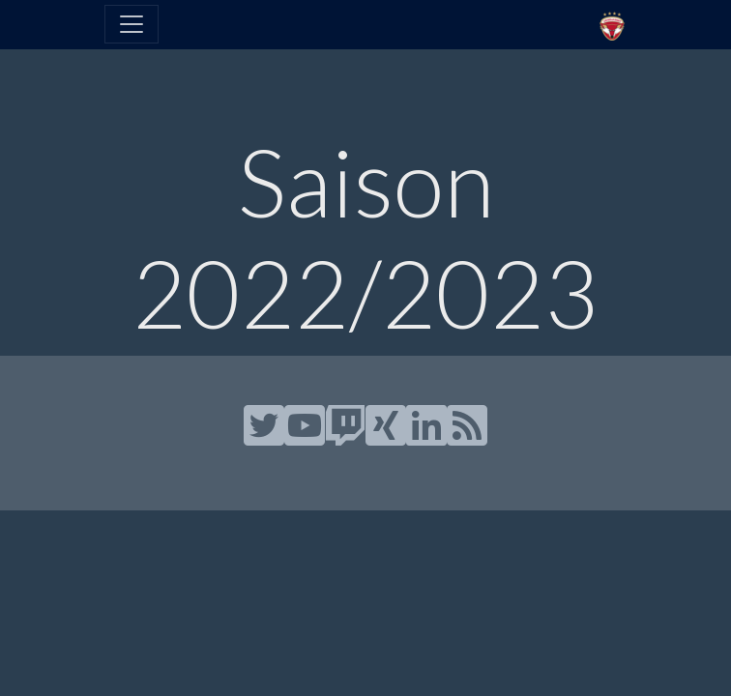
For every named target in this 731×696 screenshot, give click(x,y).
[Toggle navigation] (131, 24)
